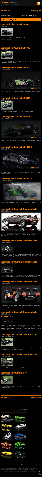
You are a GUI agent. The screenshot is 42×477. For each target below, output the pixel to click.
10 (35, 15)
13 (40, 15)
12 (38, 15)
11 (37, 15)
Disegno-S (39, 471)
